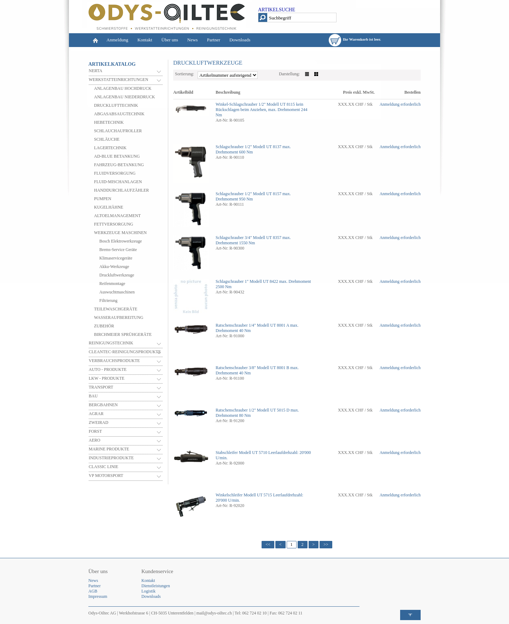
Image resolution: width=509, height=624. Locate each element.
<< (267, 544)
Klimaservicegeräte (115, 258)
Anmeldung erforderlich (400, 104)
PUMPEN (102, 198)
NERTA (95, 70)
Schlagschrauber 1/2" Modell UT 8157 (248, 193)
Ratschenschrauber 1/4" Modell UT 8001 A (252, 325)
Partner (213, 39)
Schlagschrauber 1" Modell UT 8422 (247, 281)
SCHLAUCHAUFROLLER (118, 130)
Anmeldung (117, 39)
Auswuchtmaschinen (117, 292)
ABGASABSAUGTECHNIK (119, 113)
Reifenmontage (112, 283)
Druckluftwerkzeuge (116, 275)
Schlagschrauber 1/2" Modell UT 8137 (248, 146)
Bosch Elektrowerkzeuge (120, 241)
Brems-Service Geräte (118, 249)
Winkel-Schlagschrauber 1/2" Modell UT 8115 (255, 104)
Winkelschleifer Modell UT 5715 (244, 494)
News (192, 39)
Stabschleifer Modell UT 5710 (241, 452)
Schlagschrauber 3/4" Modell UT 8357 (248, 237)
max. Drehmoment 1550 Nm (253, 240)
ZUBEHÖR (104, 325)
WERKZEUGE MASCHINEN (120, 232)
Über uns (170, 39)
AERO (94, 440)
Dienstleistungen (155, 585)
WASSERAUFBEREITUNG (118, 317)
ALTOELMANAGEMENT (117, 215)
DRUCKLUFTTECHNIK (116, 105)
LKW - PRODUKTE (106, 378)
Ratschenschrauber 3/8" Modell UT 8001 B (252, 367)
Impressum (97, 596)
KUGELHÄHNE (108, 207)
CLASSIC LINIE (103, 466)
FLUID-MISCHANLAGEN (118, 181)
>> (325, 544)
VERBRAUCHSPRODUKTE (114, 360)
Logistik (148, 591)
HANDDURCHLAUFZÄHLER (121, 190)
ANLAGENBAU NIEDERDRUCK (124, 96)
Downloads (239, 39)
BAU (93, 395)
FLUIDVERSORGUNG (114, 173)
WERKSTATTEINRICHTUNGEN (118, 79)
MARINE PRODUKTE (109, 449)
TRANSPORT (101, 387)
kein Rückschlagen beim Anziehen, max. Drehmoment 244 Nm (262, 109)
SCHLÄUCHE (106, 139)
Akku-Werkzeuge (114, 266)
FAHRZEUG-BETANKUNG (119, 164)
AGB (92, 591)
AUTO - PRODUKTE (108, 369)
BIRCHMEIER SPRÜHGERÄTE (123, 334)
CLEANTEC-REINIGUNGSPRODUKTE (125, 351)
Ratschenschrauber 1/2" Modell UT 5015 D (252, 410)
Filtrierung (108, 300)
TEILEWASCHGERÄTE (116, 309)
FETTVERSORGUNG (113, 224)
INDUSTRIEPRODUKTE (111, 457)
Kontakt (145, 39)
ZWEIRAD (98, 422)
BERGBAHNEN (103, 404)
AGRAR (96, 413)
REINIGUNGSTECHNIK (111, 342)
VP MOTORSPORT (106, 475)
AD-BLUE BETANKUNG (117, 156)
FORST (95, 431)
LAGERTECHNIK (110, 147)
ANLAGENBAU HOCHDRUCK (122, 88)
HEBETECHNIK (109, 122)
